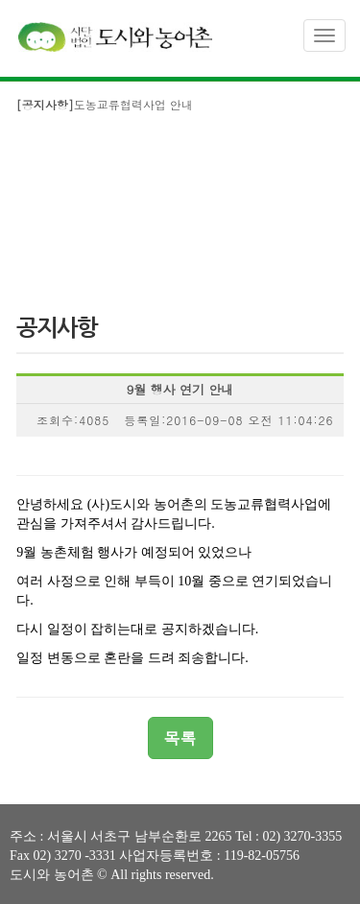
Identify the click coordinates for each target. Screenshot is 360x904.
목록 (180, 737)
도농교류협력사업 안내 (104, 104)
